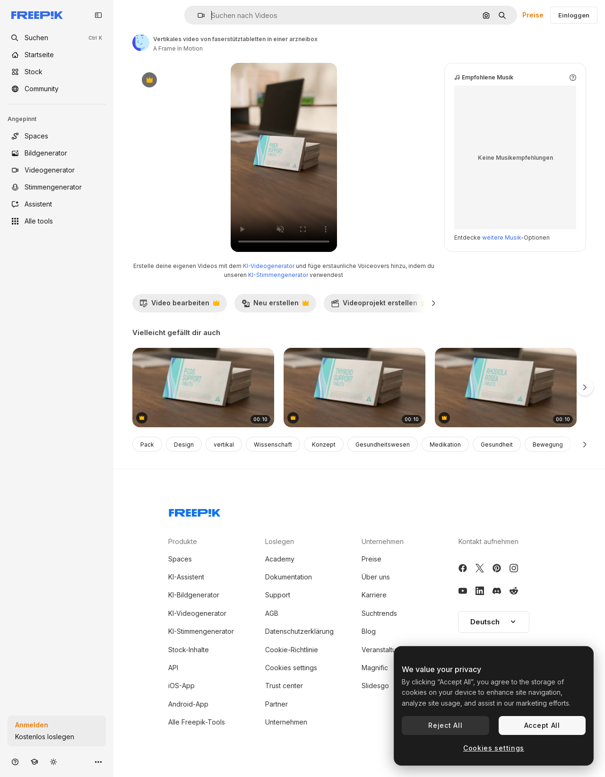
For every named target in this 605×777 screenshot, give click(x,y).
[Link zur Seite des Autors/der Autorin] (140, 42)
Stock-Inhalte (188, 650)
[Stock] (57, 71)
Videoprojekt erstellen (379, 305)
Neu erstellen (275, 305)
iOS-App (181, 686)
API (173, 668)
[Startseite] (57, 54)
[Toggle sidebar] (98, 15)
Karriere (374, 595)
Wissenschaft (273, 444)
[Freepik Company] (194, 511)
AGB (271, 613)
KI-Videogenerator (268, 265)
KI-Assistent (186, 577)
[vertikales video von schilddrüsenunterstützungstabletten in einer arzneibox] (354, 388)
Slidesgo (375, 686)
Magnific (375, 668)
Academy (279, 559)
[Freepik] (37, 15)
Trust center (284, 686)
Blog (369, 631)
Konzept (324, 444)
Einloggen (573, 15)
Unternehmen (286, 722)
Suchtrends (379, 613)
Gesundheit (497, 444)
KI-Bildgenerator (193, 595)
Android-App (188, 704)
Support (277, 595)
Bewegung (548, 444)
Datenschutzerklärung (299, 631)
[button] (197, 15)
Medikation (445, 444)
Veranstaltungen (387, 650)
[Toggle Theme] (53, 761)
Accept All (542, 725)
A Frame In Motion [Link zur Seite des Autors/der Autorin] (178, 48)
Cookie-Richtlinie (291, 650)
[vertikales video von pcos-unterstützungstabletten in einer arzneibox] (203, 388)
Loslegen (279, 541)
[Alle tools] (57, 221)
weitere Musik (501, 237)
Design (184, 444)
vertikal (224, 444)
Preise (533, 15)
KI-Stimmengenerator (278, 274)
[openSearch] (57, 37)
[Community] (57, 88)
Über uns (376, 577)
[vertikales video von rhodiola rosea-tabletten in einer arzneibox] (506, 388)
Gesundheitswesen (382, 444)
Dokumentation (288, 577)
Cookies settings (291, 668)
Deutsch (493, 621)
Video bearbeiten (179, 305)
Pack (147, 444)
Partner (276, 704)
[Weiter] (433, 303)
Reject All (445, 725)
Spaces (180, 559)
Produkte (182, 541)
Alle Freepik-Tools (196, 722)
